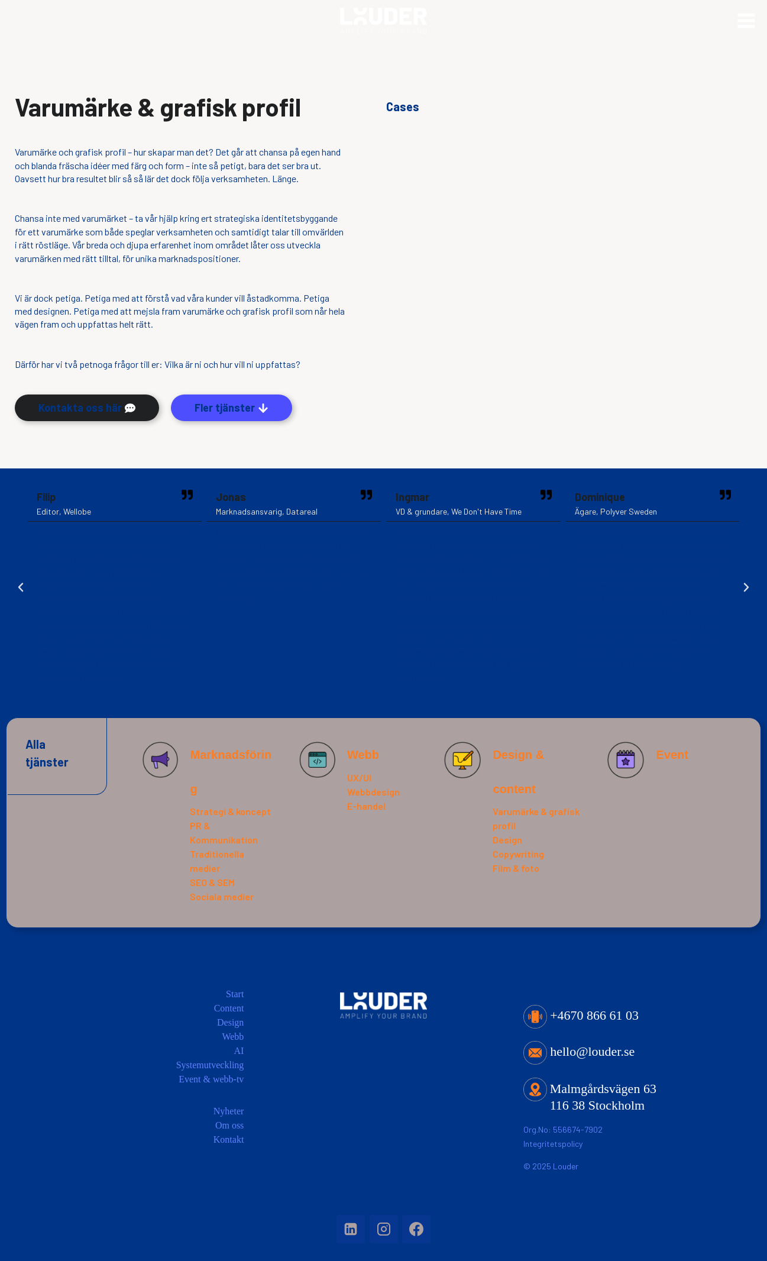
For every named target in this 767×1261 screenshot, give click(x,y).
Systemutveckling (210, 1065)
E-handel (366, 805)
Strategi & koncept (230, 811)
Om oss (229, 1125)
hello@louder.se (579, 1051)
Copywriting (518, 853)
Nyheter (228, 1111)
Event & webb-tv (211, 1079)
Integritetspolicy (552, 1144)
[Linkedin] (350, 1229)
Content (229, 1008)
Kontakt (228, 1139)
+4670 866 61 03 (581, 1015)
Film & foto (516, 868)
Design (507, 839)
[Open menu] (746, 29)
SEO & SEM (212, 882)
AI (239, 1051)
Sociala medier (222, 896)
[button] (21, 587)
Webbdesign (373, 791)
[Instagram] (384, 1229)
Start (235, 994)
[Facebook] (416, 1229)
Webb (363, 754)
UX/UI (359, 777)
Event (672, 754)
